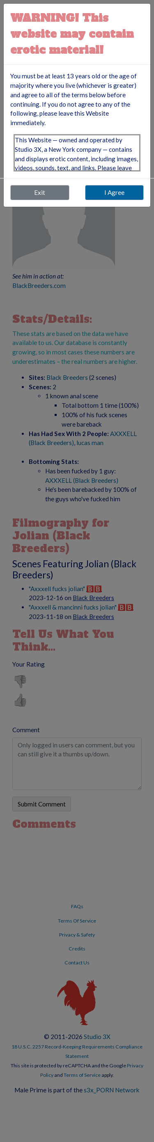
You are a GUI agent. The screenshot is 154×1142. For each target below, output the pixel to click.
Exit (39, 192)
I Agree (114, 192)
